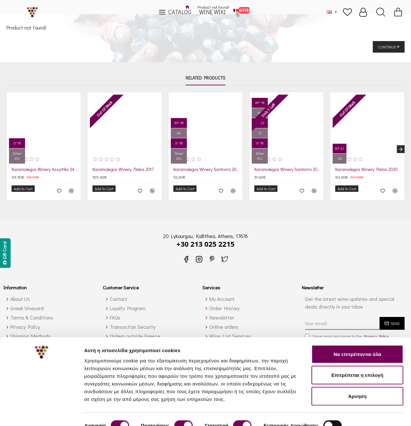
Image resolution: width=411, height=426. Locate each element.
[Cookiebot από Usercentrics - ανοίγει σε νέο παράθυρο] (41, 413)
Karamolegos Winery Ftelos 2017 (123, 169)
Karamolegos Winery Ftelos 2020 (366, 169)
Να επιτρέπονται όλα (357, 332)
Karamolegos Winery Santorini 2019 (206, 169)
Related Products (205, 78)
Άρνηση (357, 374)
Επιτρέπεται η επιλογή (357, 353)
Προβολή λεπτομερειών (111, 413)
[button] (401, 147)
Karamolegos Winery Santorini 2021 (287, 169)
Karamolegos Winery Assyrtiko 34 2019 (45, 169)
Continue (387, 46)
